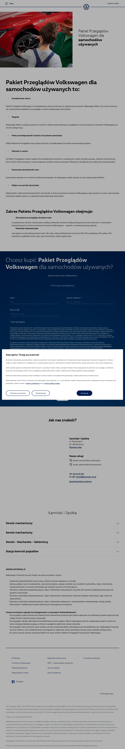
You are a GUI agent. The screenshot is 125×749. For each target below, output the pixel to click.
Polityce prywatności (33, 383)
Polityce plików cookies (52, 383)
